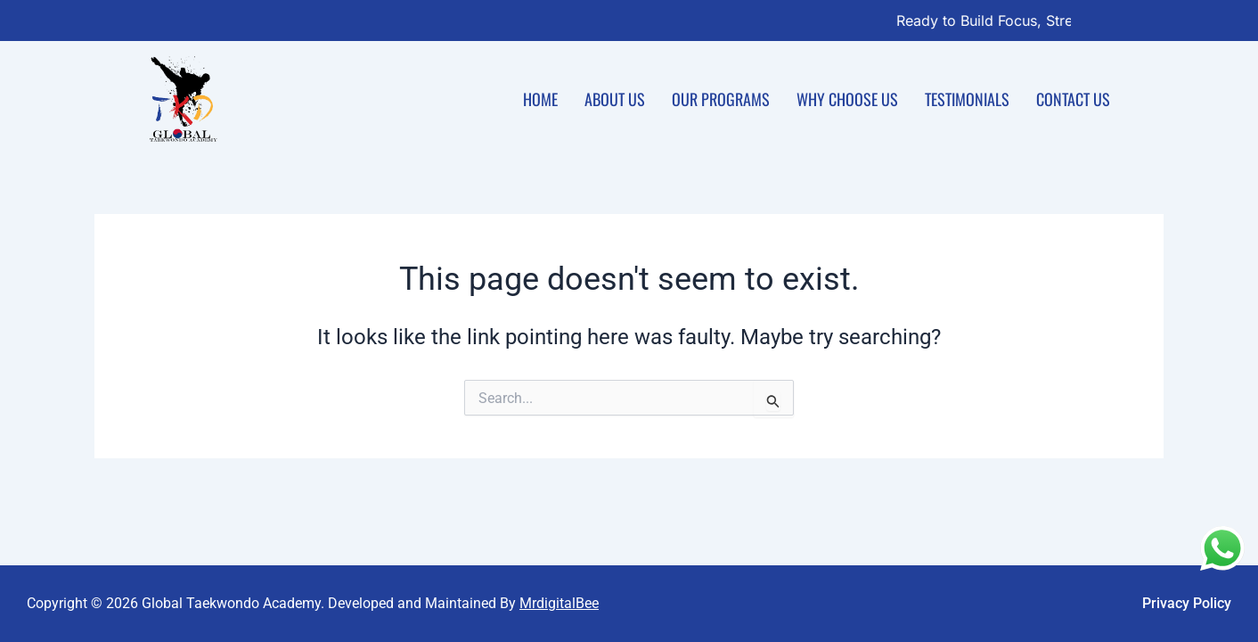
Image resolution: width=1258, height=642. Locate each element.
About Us (614, 99)
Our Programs (721, 99)
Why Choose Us (847, 99)
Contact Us (1073, 99)
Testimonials (967, 99)
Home (540, 99)
